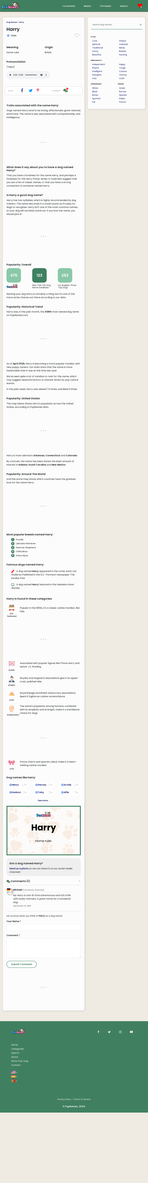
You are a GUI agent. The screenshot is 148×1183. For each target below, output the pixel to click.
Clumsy (123, 74)
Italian (122, 98)
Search (15, 1169)
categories (69, 6)
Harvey (42, 901)
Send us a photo (19, 984)
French (122, 102)
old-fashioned (11, 727)
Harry (21, 22)
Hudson (16, 908)
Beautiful (96, 54)
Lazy (94, 78)
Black (94, 91)
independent (12, 827)
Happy (122, 64)
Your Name (14, 1037)
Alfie (66, 908)
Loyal (121, 78)
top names (105, 6)
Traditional (97, 47)
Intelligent (97, 71)
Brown (95, 95)
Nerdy (122, 47)
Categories (17, 1165)
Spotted (96, 98)
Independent (98, 64)
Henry (15, 901)
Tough (122, 67)
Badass (122, 51)
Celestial (123, 44)
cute (11, 881)
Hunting (123, 54)
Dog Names (12, 22)
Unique (122, 40)
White (95, 88)
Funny (95, 51)
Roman (122, 91)
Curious (123, 71)
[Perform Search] (140, 24)
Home (14, 1161)
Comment (13, 1051)
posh (11, 812)
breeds (87, 6)
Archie (67, 901)
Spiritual (96, 44)
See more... (44, 916)
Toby (41, 908)
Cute (94, 40)
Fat (93, 102)
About (14, 1173)
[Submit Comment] (22, 1080)
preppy (11, 797)
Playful (95, 67)
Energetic (97, 74)
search (124, 6)
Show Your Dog (19, 1177)
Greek (122, 88)
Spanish (123, 95)
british (11, 782)
